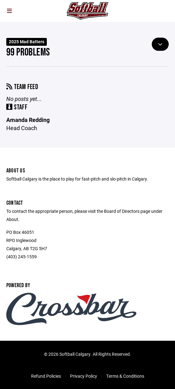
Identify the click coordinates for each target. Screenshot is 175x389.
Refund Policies (46, 376)
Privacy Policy (83, 376)
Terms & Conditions (125, 376)
